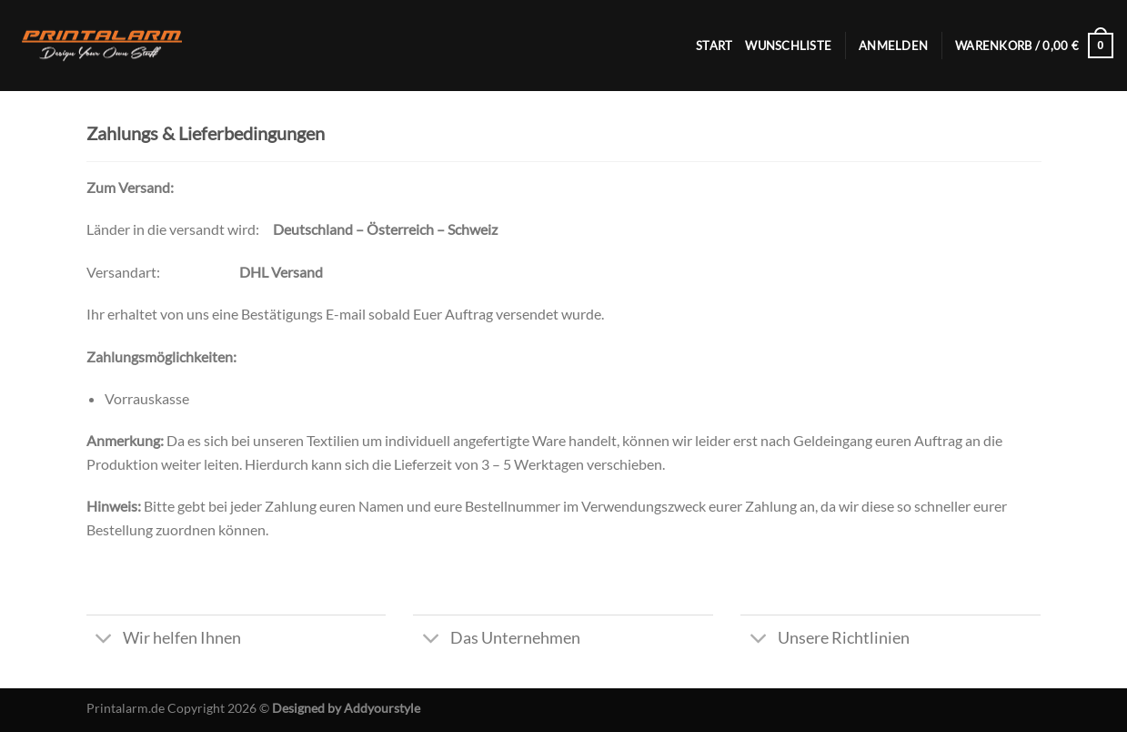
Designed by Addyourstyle (346, 708)
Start (714, 45)
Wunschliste (788, 45)
